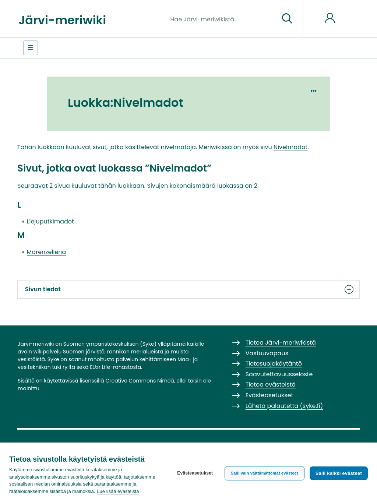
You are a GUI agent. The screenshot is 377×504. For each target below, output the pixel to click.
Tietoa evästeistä (271, 384)
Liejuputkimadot (50, 221)
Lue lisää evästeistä (118, 491)
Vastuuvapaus (267, 353)
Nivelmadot (290, 147)
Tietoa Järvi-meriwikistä (281, 342)
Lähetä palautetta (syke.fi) (284, 406)
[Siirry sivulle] (287, 18)
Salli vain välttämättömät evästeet (264, 473)
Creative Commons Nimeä (139, 380)
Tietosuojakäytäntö (274, 363)
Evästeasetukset (195, 473)
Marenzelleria (46, 252)
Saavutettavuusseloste (279, 374)
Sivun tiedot (188, 289)
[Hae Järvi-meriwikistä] (222, 18)
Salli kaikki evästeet (339, 473)
